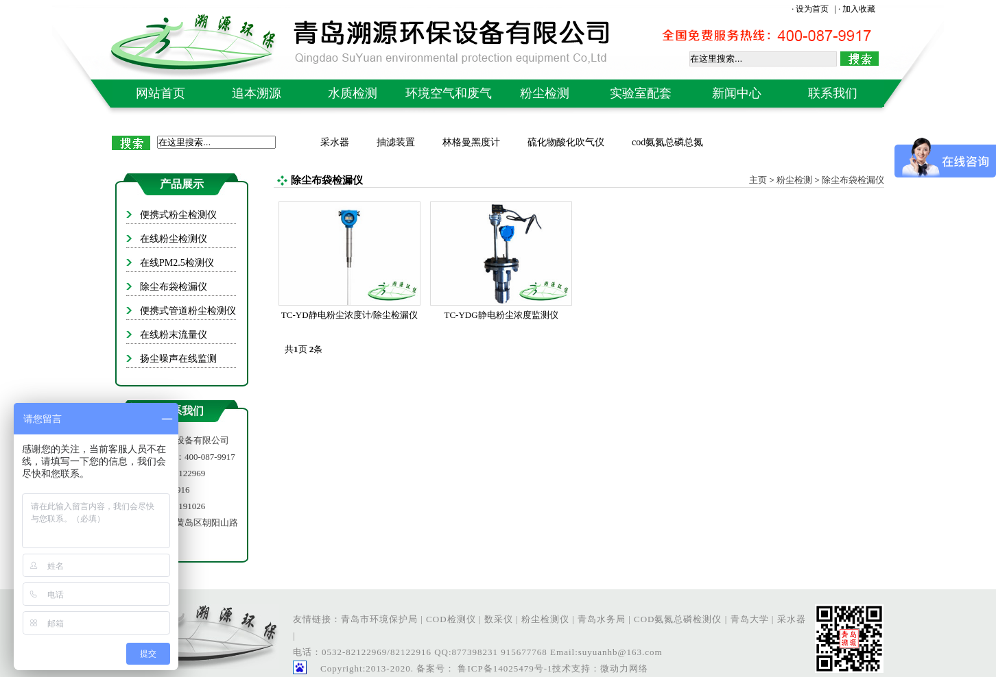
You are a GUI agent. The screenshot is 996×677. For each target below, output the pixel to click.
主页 (758, 180)
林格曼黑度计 (471, 142)
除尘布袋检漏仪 (853, 180)
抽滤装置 (396, 142)
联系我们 (832, 93)
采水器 (334, 142)
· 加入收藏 (856, 9)
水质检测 (352, 93)
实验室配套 (641, 93)
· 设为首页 (811, 9)
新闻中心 (736, 93)
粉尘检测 (544, 93)
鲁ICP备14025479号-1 (503, 668)
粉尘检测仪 (545, 619)
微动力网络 (624, 668)
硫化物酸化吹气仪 (565, 142)
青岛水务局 (602, 619)
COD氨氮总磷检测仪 (678, 619)
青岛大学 (750, 619)
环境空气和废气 (448, 93)
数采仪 (498, 619)
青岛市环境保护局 (379, 619)
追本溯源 (256, 93)
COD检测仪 (450, 619)
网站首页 (160, 93)
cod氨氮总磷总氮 (667, 142)
